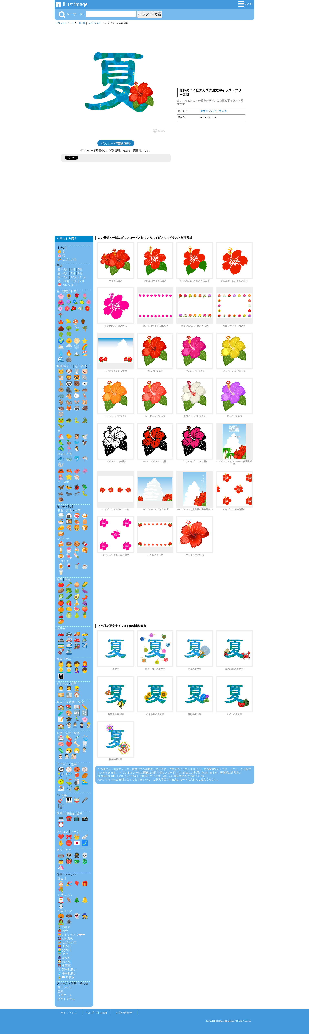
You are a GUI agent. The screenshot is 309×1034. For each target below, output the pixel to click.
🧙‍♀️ (85, 916)
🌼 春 (61, 251)
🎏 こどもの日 (67, 259)
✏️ (85, 707)
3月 (65, 269)
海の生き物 (65, 453)
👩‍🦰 (85, 664)
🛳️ (69, 652)
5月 (80, 269)
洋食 (69, 510)
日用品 (69, 813)
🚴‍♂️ (85, 639)
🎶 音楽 (62, 795)
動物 (59, 366)
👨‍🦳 (69, 670)
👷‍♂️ (77, 688)
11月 (83, 277)
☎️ (69, 818)
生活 (68, 659)
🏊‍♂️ (85, 782)
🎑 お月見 (64, 961)
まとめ (245, 4)
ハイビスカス (94, 23)
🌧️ (69, 347)
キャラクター (65, 850)
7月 (73, 273)
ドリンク (63, 561)
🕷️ (69, 922)
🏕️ (77, 788)
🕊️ (85, 436)
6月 (65, 273)
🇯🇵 (77, 843)
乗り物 (61, 628)
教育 (59, 701)
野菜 (59, 579)
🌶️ (85, 597)
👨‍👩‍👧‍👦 (61, 676)
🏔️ (77, 353)
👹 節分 (63, 930)
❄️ (77, 347)
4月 (73, 269)
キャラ (67, 366)
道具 (79, 813)
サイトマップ (68, 1012)
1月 (74, 281)
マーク (75, 831)
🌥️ (61, 347)
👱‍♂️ (61, 670)
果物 (68, 579)
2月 (82, 281)
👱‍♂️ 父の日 (64, 950)
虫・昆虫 (63, 482)
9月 (65, 277)
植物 (65, 291)
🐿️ (69, 402)
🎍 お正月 (64, 926)
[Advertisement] (211, 55)
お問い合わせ (124, 1012)
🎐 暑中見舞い (67, 973)
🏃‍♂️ (77, 719)
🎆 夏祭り (64, 957)
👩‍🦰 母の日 (64, 946)
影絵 (83, 366)
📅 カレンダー (67, 285)
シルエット (65, 995)
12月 (66, 281)
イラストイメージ (65, 23)
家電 (59, 813)
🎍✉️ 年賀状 (66, 977)
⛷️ (61, 788)
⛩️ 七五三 (64, 965)
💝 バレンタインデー (71, 934)
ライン (67, 987)
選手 (74, 764)
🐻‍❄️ (85, 383)
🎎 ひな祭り (66, 938)
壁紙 (60, 991)
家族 (59, 659)
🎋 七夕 (63, 954)
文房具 (70, 701)
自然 (74, 291)
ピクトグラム (66, 999)
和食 (60, 510)
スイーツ (63, 538)
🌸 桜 (61, 255)
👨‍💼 (61, 688)
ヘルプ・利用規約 (96, 1012)
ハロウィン (65, 910)
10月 (74, 277)
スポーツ (62, 764)
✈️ (85, 646)
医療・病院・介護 (68, 733)
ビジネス (62, 683)
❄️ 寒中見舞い (67, 969)
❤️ (69, 744)
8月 (80, 273)
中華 (78, 510)
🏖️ (85, 353)
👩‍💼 (69, 688)
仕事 (74, 683)
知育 (81, 701)
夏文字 (82, 23)
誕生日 (62, 878)
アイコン (62, 831)
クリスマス (65, 894)
